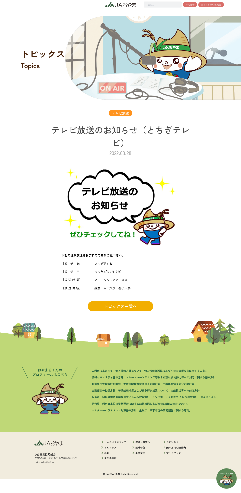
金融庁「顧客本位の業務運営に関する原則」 (165, 424)
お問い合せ (172, 456)
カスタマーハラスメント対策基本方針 (114, 424)
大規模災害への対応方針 (185, 404)
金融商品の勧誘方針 (103, 404)
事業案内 (140, 466)
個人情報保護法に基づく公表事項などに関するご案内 (175, 385)
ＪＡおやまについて (115, 456)
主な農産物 (110, 472)
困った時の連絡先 (176, 461)
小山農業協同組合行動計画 (178, 398)
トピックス (110, 461)
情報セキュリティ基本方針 (107, 391)
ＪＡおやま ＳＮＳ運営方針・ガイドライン (190, 411)
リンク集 (157, 411)
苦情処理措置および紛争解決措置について (143, 404)
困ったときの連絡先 (211, 4)
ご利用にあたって (102, 385)
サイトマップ (173, 466)
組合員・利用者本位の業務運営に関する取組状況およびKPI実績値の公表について (140, 417)
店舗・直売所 (142, 456)
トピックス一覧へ (120, 320)
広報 (106, 466)
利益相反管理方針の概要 (106, 398)
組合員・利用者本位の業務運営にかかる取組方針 (121, 411)
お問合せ (189, 4)
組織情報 (140, 461)
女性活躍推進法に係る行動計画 (141, 398)
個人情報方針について (128, 385)
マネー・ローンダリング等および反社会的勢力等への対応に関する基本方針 (171, 391)
